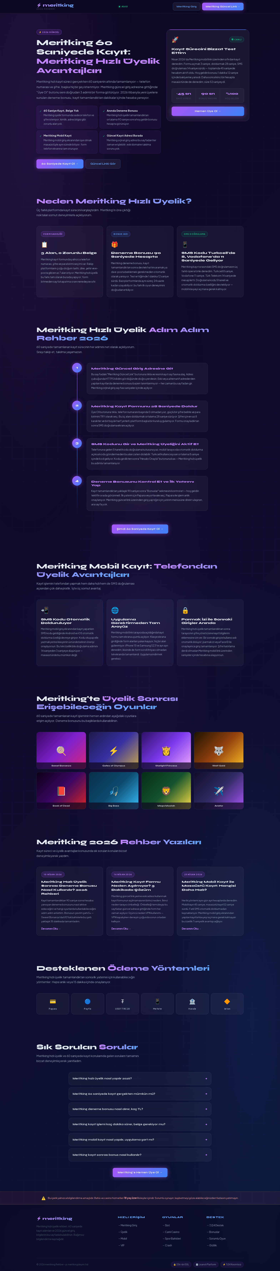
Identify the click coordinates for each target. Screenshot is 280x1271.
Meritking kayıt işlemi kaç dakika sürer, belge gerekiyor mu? (119, 1124)
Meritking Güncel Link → (223, 6)
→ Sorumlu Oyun (216, 1238)
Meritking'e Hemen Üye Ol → (140, 1172)
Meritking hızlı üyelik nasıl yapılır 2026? (102, 1078)
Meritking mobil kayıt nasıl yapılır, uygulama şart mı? (113, 1139)
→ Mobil (122, 1238)
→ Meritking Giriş (127, 1225)
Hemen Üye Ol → (208, 111)
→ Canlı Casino (170, 1231)
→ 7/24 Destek (215, 1225)
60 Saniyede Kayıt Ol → (59, 163)
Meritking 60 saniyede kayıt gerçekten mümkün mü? (114, 1093)
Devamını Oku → (51, 928)
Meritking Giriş (187, 6)
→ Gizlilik (211, 1245)
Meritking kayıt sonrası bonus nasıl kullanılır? (107, 1154)
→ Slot (166, 1225)
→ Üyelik (122, 1231)
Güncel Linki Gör (103, 163)
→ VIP (121, 1245)
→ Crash (167, 1245)
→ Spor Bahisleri (171, 1238)
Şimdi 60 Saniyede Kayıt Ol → (140, 529)
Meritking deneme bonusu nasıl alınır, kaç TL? (108, 1109)
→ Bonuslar (213, 1231)
